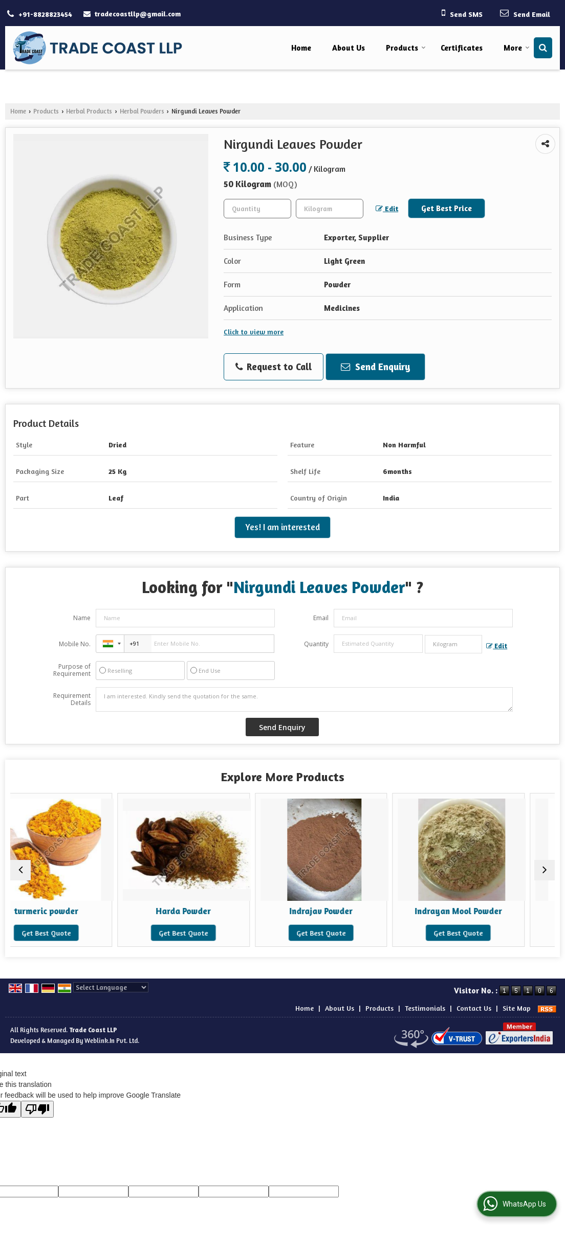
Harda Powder (214, 911)
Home (301, 48)
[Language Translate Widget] (110, 987)
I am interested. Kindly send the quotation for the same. (304, 699)
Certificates (462, 48)
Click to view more (254, 331)
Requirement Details (72, 699)
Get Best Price (446, 208)
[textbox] (329, 208)
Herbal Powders (142, 111)
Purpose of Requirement (72, 670)
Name (82, 618)
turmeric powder (76, 911)
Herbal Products (89, 111)
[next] (544, 870)
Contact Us (474, 1008)
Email (321, 618)
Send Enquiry (375, 366)
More (517, 48)
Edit (387, 208)
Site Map (517, 1008)
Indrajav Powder (351, 911)
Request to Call (273, 367)
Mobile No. (75, 644)
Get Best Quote (76, 932)
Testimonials (425, 1008)
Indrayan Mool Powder (488, 911)
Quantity (316, 644)
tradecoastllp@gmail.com (137, 13)
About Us (348, 48)
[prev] (20, 870)
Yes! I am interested (282, 527)
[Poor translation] (37, 1109)
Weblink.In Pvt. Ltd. (111, 1040)
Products (406, 48)
